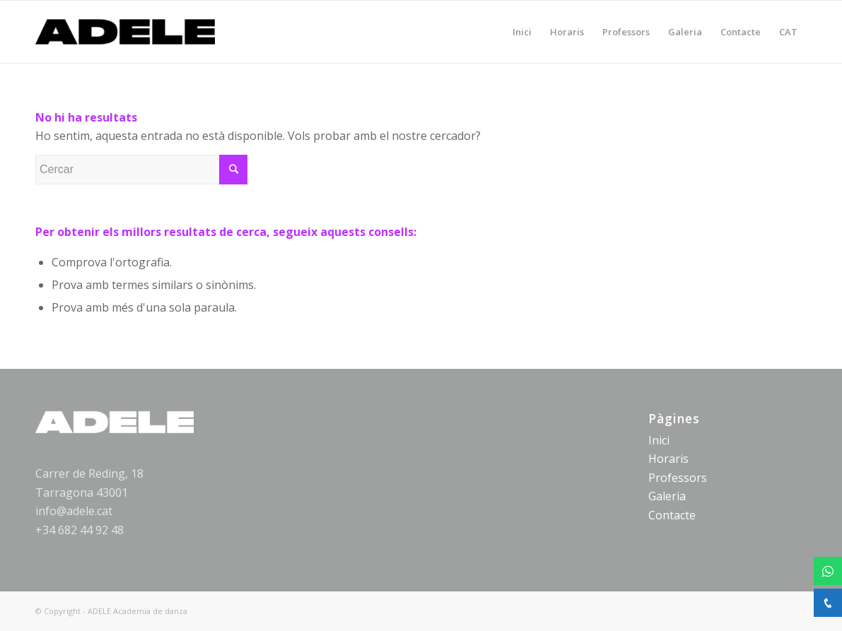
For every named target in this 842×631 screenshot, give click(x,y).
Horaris (668, 458)
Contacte (672, 515)
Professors (677, 477)
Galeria (667, 496)
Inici (658, 440)
